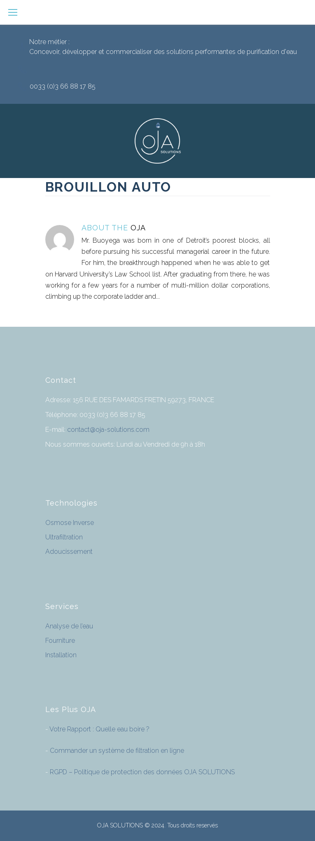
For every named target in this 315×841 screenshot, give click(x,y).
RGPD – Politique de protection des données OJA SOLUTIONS (141, 772)
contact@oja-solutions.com (108, 429)
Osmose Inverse (69, 523)
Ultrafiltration (64, 537)
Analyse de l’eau (69, 626)
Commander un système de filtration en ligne (116, 750)
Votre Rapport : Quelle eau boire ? (98, 729)
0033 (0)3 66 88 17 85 (63, 86)
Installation (61, 655)
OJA (138, 227)
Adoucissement (69, 551)
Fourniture (60, 640)
